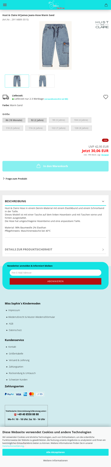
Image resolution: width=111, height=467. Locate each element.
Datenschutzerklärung (13, 446)
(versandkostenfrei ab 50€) (56, 99)
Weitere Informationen (55, 460)
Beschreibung (15, 201)
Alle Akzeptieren (55, 452)
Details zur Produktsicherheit (28, 249)
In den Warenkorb (52, 165)
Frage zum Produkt (16, 178)
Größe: (6, 114)
